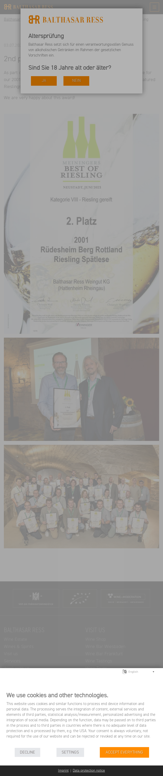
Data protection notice (89, 770)
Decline (27, 752)
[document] (81, 719)
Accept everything (124, 752)
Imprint (63, 770)
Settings (70, 752)
